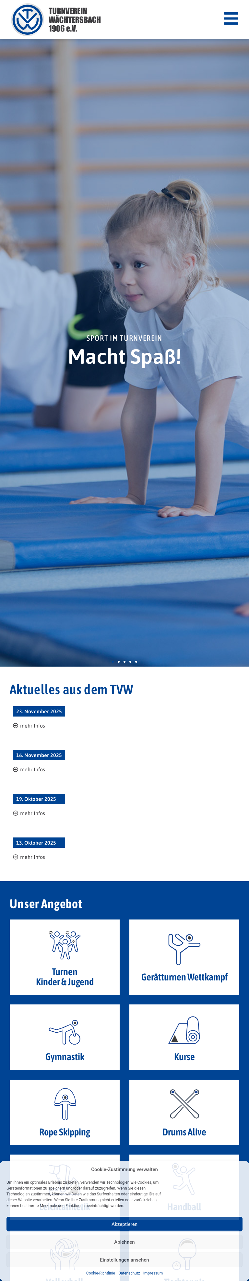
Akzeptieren (124, 1224)
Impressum (153, 1273)
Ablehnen (124, 1242)
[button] (113, 662)
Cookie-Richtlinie (100, 1273)
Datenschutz (129, 1273)
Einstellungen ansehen (124, 1260)
